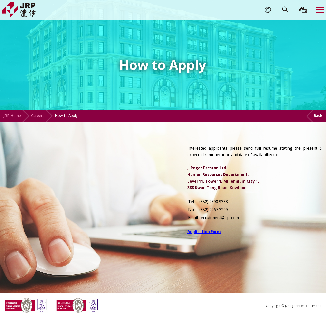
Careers (38, 115)
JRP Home (12, 115)
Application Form (204, 231)
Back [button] (318, 115)
